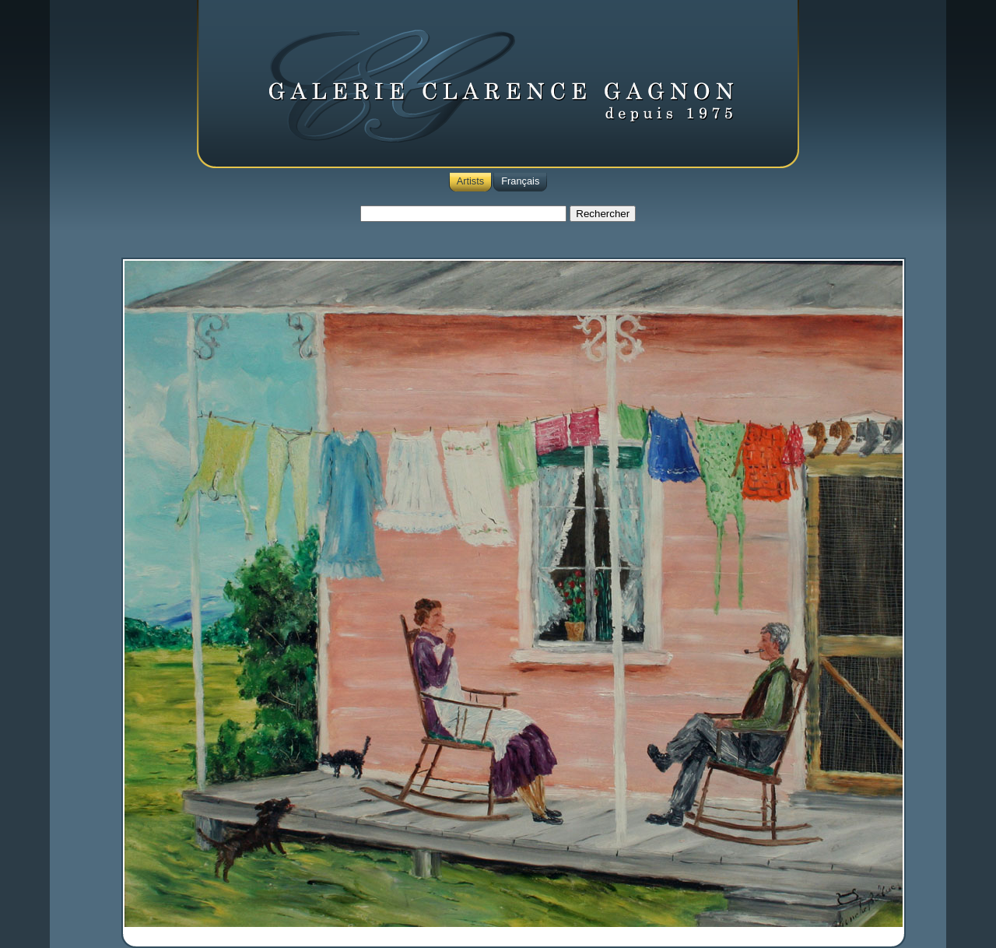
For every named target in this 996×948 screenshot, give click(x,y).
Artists (471, 181)
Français (520, 181)
